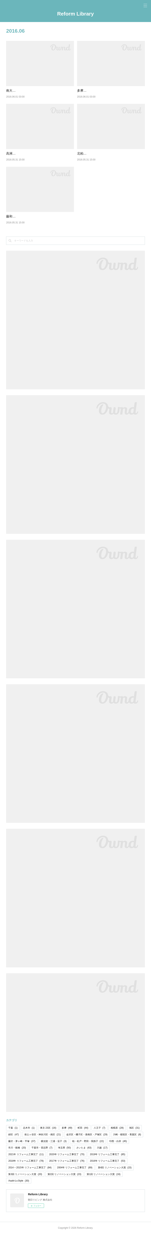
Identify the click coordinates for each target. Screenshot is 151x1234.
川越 (102, 1147)
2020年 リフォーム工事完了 (66, 1154)
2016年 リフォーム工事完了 (107, 1160)
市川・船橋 (17, 1147)
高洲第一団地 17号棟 (21, 153)
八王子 (99, 1127)
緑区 (13, 1134)
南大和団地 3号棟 (18, 90)
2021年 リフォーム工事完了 (25, 1154)
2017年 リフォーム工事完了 (66, 1160)
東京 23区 (48, 1127)
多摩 (67, 1127)
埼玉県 (64, 1147)
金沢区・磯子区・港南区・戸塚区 (86, 1134)
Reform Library (75, 14)
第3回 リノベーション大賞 (25, 1174)
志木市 (29, 1127)
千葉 (12, 1127)
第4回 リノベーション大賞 (115, 1167)
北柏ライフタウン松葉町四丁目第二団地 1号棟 (110, 153)
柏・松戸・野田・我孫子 (88, 1141)
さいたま (83, 1147)
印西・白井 (118, 1141)
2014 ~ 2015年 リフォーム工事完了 (30, 1167)
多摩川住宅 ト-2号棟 (91, 90)
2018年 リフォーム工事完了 (25, 1160)
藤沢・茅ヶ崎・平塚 (21, 1141)
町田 (83, 1127)
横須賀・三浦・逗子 (54, 1141)
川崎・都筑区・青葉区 (127, 1134)
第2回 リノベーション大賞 (64, 1174)
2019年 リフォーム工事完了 (107, 1154)
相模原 (117, 1127)
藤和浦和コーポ (17, 216)
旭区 (134, 1127)
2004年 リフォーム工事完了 (74, 1167)
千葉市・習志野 (41, 1147)
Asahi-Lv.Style (18, 1180)
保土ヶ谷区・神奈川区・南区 (42, 1134)
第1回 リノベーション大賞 (103, 1174)
